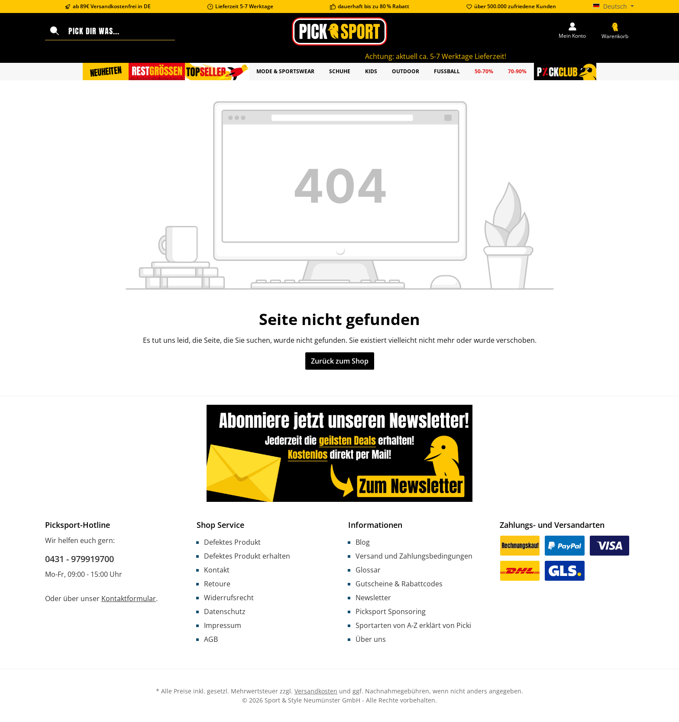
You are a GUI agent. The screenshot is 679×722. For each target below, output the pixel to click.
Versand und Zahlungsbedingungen (414, 556)
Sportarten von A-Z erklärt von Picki (413, 625)
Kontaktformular (128, 598)
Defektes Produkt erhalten (247, 556)
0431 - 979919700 (79, 559)
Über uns (371, 639)
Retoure (217, 584)
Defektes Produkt (232, 542)
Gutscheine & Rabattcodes (399, 584)
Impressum (222, 625)
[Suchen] (55, 31)
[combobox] (120, 31)
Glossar (368, 570)
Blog (363, 542)
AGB (211, 639)
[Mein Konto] (572, 31)
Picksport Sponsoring (391, 611)
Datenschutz (225, 611)
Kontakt (217, 570)
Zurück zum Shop (340, 361)
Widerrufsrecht (229, 597)
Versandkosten (315, 691)
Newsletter (373, 597)
